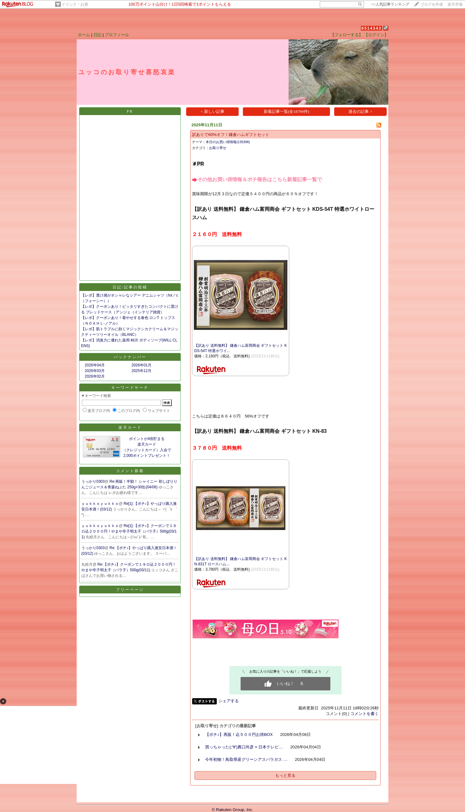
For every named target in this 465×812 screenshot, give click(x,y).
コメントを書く (364, 713)
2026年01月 (141, 365)
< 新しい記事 (212, 111)
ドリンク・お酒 (75, 4)
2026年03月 (95, 371)
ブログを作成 (431, 4)
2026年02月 (95, 376)
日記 (97, 34)
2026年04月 (95, 365)
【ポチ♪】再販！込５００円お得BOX (239, 734)
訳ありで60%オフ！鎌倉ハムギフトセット (230, 134)
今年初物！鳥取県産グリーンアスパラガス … (246, 759)
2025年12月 (141, 371)
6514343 (372, 28)
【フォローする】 (346, 34)
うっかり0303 (93, 481)
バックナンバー (130, 357)
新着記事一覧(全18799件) (286, 111)
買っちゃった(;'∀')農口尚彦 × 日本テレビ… (244, 747)
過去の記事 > (360, 111)
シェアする (228, 700)
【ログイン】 (376, 34)
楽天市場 (455, 4)
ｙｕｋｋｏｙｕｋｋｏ (100, 503)
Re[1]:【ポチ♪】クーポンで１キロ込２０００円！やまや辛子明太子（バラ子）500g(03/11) (129, 531)
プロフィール (117, 34)
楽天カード (130, 427)
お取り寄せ (217, 148)
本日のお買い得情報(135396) (228, 142)
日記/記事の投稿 (130, 287)
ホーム (84, 34)
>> (390, 4)
